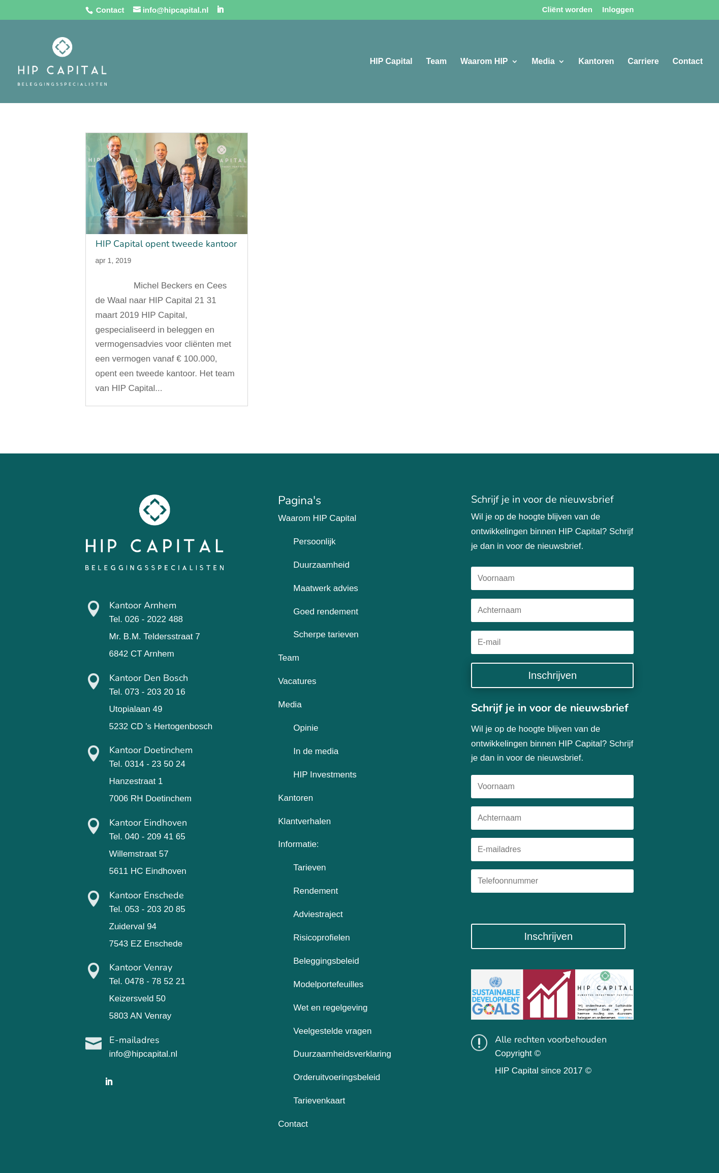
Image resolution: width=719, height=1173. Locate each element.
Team (436, 62)
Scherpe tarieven (326, 634)
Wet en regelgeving (330, 1008)
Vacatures (297, 681)
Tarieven (309, 867)
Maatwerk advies (325, 588)
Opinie (305, 728)
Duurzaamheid (321, 565)
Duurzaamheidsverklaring (342, 1054)
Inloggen (618, 10)
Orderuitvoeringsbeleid (336, 1077)
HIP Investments (324, 774)
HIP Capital (391, 62)
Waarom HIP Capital (317, 518)
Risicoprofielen (321, 937)
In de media (315, 751)
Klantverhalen (304, 821)
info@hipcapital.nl (143, 1054)
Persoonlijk (314, 541)
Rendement (315, 891)
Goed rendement (325, 611)
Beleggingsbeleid (326, 961)
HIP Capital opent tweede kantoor (166, 244)
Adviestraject (317, 914)
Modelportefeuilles (328, 984)
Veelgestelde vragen (332, 1031)
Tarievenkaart (319, 1100)
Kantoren (596, 62)
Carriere (643, 62)
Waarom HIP (484, 62)
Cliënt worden (567, 10)
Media (543, 62)
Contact (110, 10)
